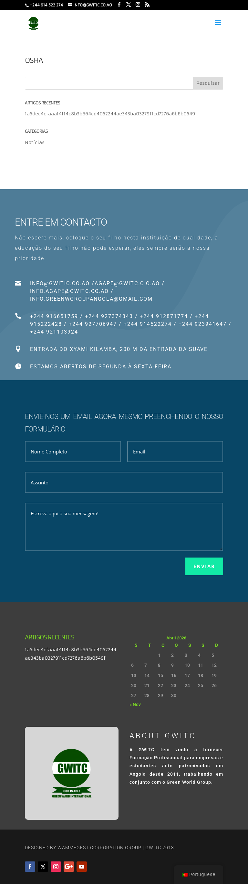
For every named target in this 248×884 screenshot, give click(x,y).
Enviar (204, 566)
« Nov (135, 704)
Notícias (35, 142)
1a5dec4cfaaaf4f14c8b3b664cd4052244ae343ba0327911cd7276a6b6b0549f (111, 114)
